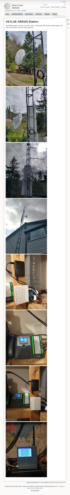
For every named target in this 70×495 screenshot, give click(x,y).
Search (65, 4)
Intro (7, 14)
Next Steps (29, 14)
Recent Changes (45, 7)
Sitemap (63, 7)
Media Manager (55, 7)
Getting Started (17, 14)
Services (39, 14)
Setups (47, 14)
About (54, 14)
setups (19, 10)
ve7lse (24, 10)
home (14, 10)
